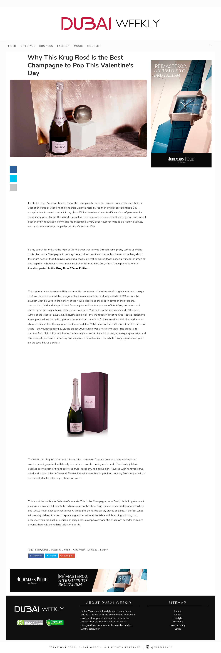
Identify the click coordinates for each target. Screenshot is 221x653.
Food (67, 549)
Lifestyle (28, 46)
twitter (51, 555)
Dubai (177, 614)
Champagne (41, 549)
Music (78, 46)
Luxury (104, 549)
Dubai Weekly (90, 647)
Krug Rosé (78, 549)
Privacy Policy (177, 625)
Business (46, 46)
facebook (36, 555)
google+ (66, 555)
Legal (178, 628)
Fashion (63, 46)
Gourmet (94, 46)
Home (12, 46)
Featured (56, 549)
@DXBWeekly (159, 647)
